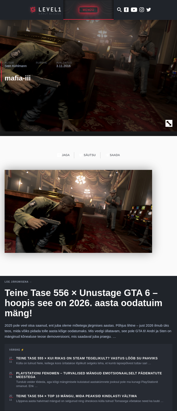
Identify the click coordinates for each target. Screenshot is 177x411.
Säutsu (87, 155)
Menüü (88, 10)
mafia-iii (18, 78)
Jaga (63, 155)
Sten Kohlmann (16, 66)
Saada (112, 155)
